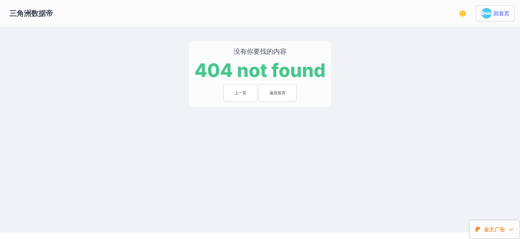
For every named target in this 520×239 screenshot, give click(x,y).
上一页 (240, 92)
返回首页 (278, 92)
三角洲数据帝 (31, 13)
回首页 (501, 13)
